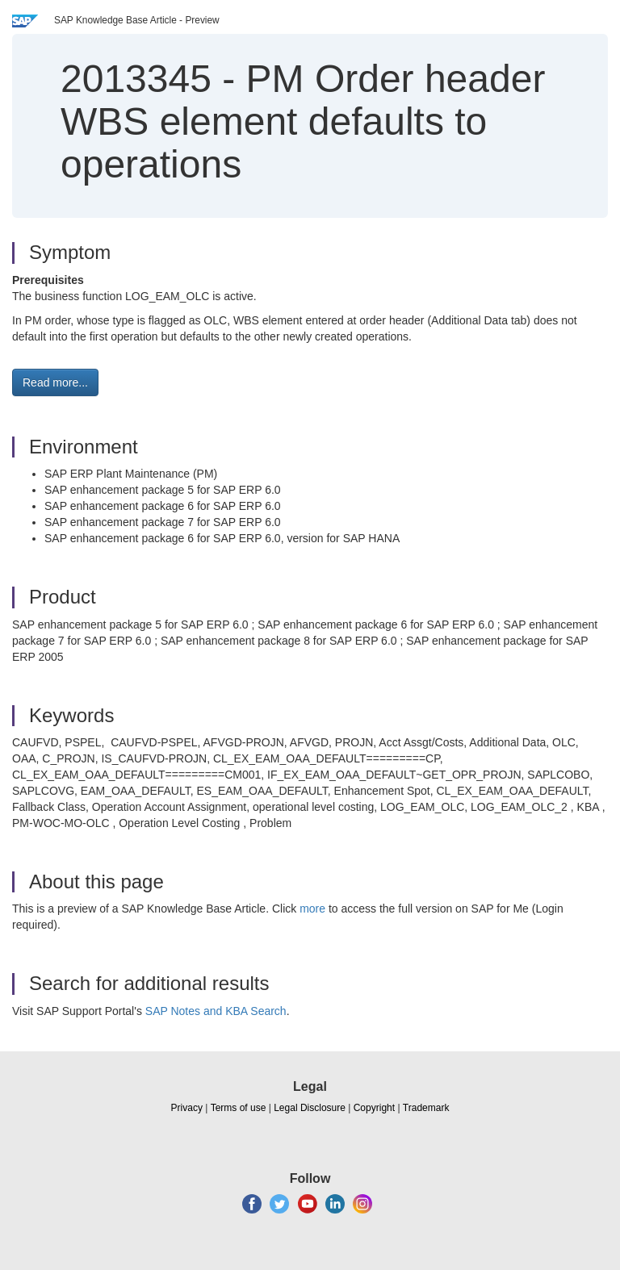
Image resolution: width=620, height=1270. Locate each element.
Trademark (426, 1107)
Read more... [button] (55, 382)
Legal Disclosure (310, 1107)
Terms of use (238, 1107)
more (312, 908)
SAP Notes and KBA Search (216, 1011)
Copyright (374, 1107)
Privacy (187, 1107)
